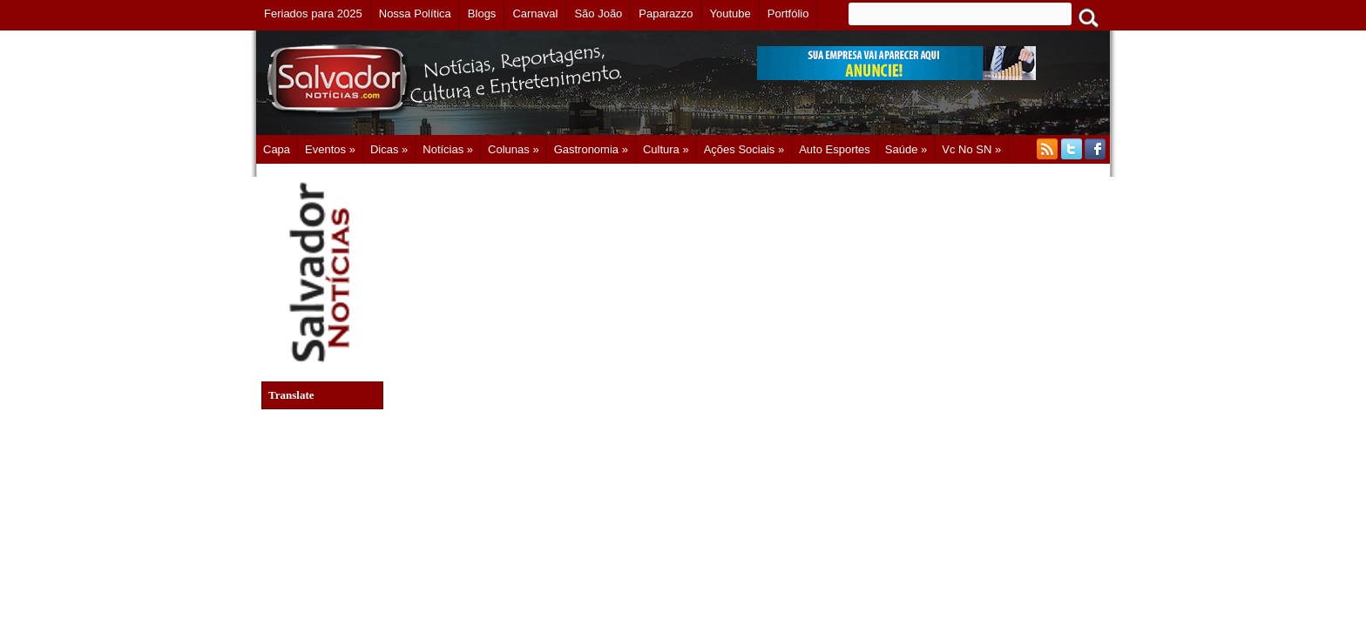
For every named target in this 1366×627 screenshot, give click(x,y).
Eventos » (330, 149)
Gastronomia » (591, 149)
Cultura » (666, 149)
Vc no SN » (971, 149)
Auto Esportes (834, 149)
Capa (276, 149)
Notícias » (448, 149)
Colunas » (513, 149)
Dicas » (389, 149)
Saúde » (906, 149)
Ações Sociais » (744, 149)
